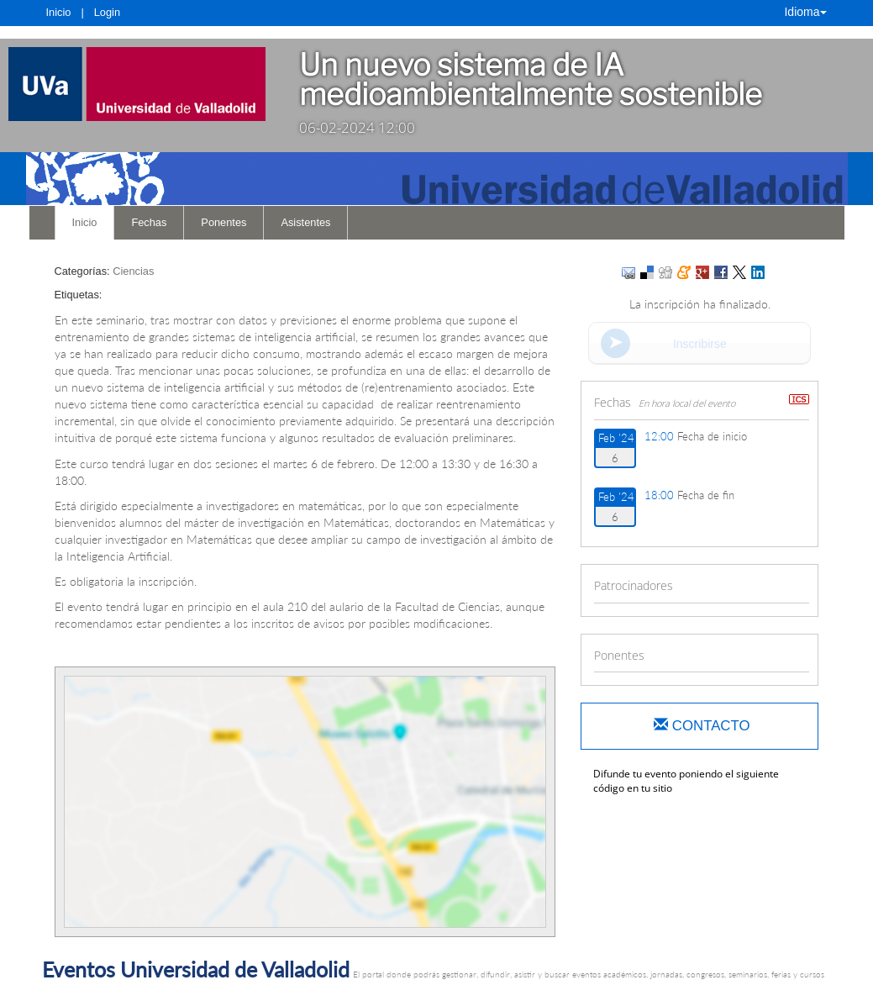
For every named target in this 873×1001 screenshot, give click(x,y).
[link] (137, 84)
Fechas (148, 222)
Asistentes (305, 222)
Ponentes (223, 222)
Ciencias (133, 271)
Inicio (58, 12)
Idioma (805, 11)
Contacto (701, 726)
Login (107, 12)
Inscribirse (700, 343)
